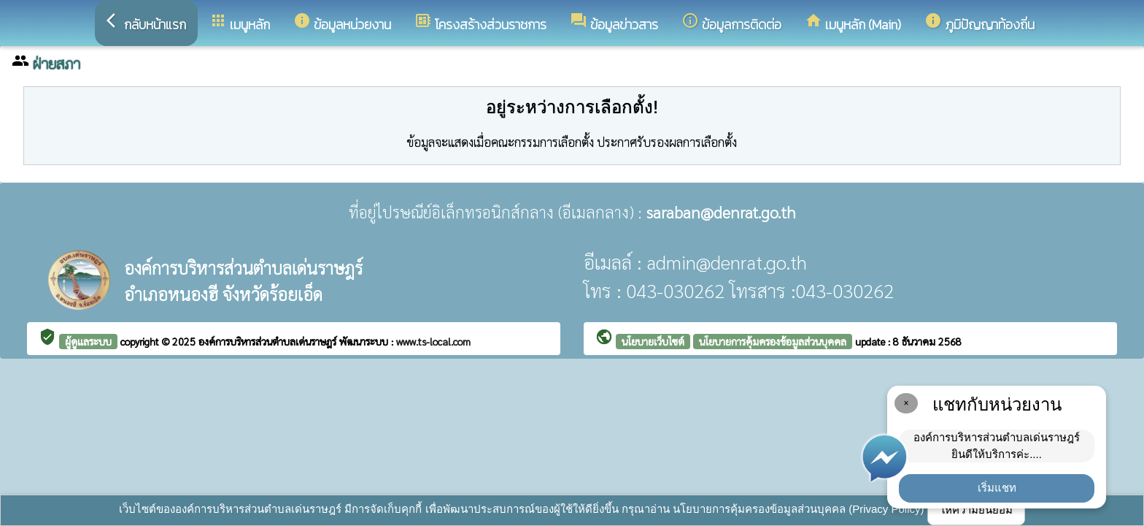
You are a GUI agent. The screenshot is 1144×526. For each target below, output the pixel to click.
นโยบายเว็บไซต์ (653, 341)
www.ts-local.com (433, 341)
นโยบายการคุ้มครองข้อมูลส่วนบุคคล (772, 341)
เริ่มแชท (997, 487)
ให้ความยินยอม (976, 509)
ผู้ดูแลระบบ (88, 341)
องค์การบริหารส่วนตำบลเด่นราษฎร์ (268, 341)
